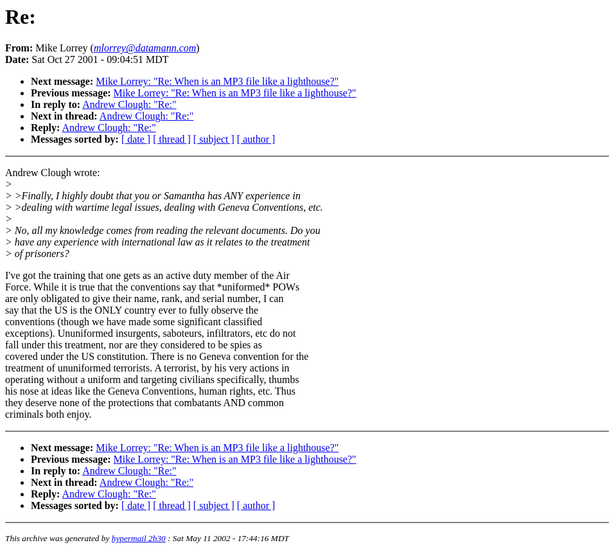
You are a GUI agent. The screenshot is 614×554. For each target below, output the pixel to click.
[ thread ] (172, 139)
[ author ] (256, 139)
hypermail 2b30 (139, 538)
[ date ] (135, 139)
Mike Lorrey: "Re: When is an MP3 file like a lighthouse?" (217, 81)
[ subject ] (213, 139)
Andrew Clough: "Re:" (129, 104)
